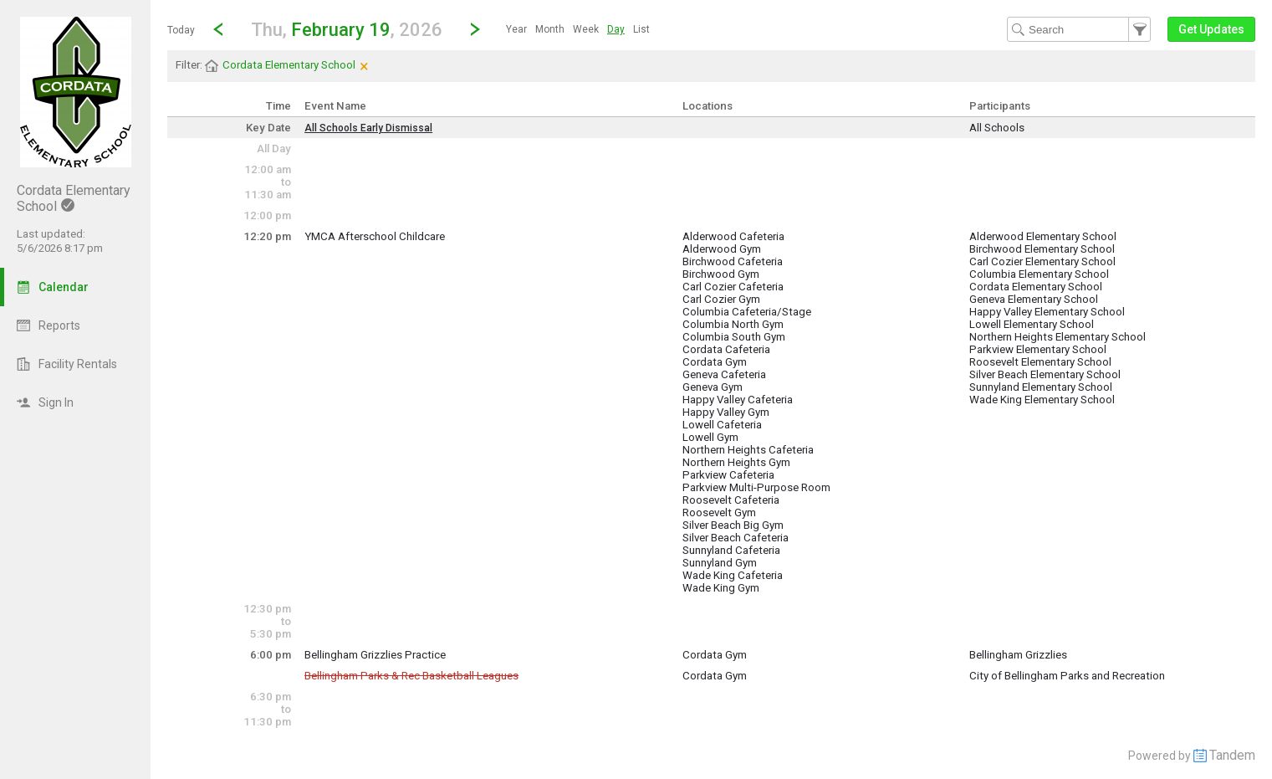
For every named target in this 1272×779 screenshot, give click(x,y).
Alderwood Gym (721, 249)
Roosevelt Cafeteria (730, 500)
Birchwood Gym (720, 274)
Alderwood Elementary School (1042, 236)
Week (586, 29)
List (641, 29)
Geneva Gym (712, 387)
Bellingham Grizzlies (1018, 654)
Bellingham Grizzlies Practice (375, 654)
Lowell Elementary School (1031, 324)
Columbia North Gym (733, 324)
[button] (346, 29)
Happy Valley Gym (725, 412)
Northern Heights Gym (736, 462)
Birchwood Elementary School (1042, 249)
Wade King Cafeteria (732, 575)
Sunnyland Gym (719, 562)
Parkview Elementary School (1037, 349)
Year (516, 29)
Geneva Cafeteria (724, 374)
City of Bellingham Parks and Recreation (1067, 675)
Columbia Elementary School (1039, 274)
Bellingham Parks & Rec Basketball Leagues (411, 675)
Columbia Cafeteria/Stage (746, 311)
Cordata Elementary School (1035, 286)
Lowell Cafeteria (722, 424)
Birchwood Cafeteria (732, 261)
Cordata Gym (714, 362)
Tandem (1232, 755)
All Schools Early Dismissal (368, 128)
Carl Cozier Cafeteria (733, 286)
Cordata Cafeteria (726, 349)
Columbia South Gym (733, 337)
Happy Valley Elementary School (1047, 311)
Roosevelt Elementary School (1040, 362)
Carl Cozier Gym (721, 299)
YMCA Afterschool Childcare (374, 236)
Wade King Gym (720, 588)
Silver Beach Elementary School (1045, 374)
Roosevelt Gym (719, 512)
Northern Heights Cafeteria (748, 449)
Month (549, 29)
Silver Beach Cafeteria (735, 537)
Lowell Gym (710, 437)
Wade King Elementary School (1042, 399)
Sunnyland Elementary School (1040, 387)
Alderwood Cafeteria (733, 236)
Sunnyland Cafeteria (731, 550)
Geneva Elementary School (1033, 299)
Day (616, 29)
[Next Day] (475, 29)
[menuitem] (516, 29)
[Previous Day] (218, 29)
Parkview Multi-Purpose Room (756, 487)
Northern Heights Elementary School (1057, 337)
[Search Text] (1079, 29)
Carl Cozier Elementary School (1042, 261)
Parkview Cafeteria (728, 475)
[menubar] (578, 29)
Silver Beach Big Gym (733, 525)
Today (181, 30)
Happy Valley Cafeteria (737, 399)
